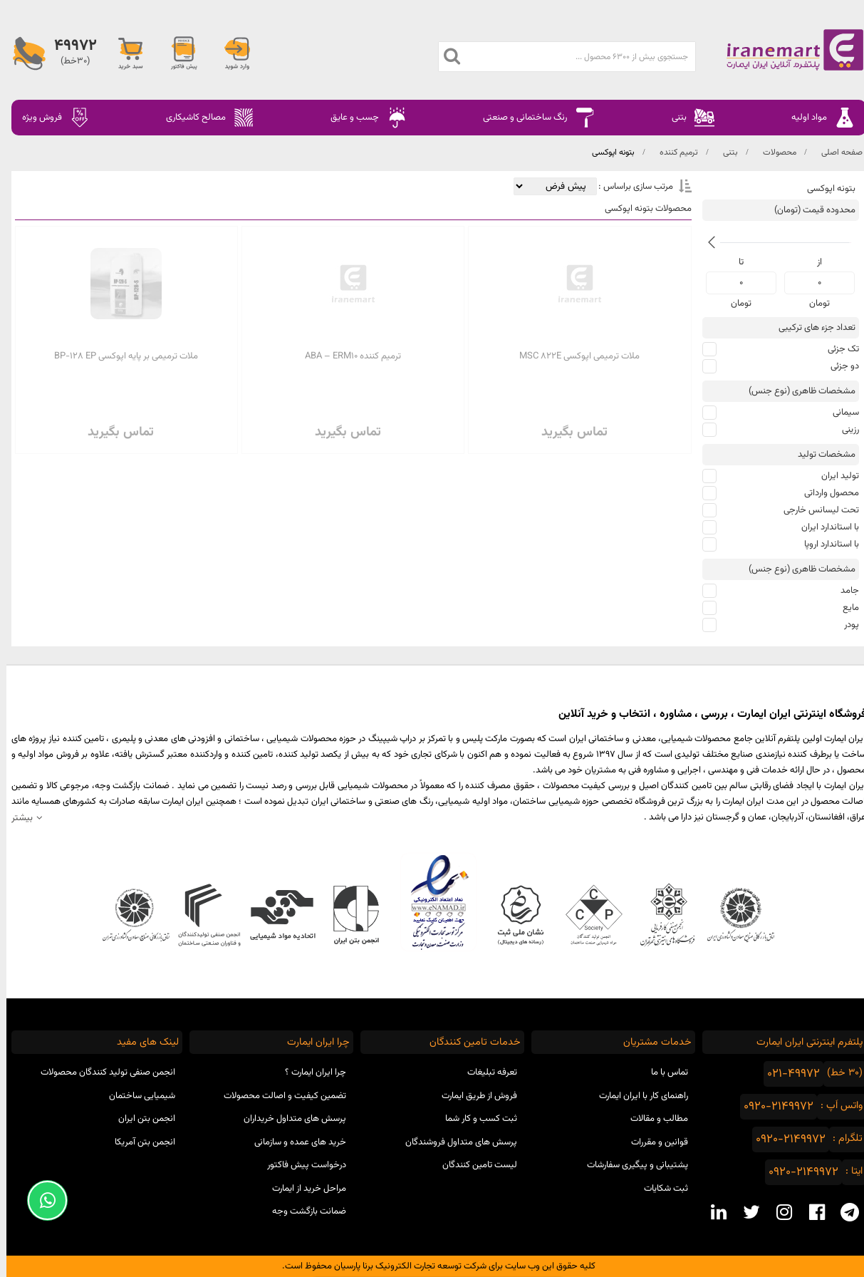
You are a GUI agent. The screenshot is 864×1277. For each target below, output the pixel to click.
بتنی (724, 152)
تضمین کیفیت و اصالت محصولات (278, 1096)
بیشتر (15, 817)
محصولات (773, 152)
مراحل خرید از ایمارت (303, 1189)
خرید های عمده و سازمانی (294, 1142)
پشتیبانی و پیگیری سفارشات (631, 1165)
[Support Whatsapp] (41, 1200)
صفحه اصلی (835, 152)
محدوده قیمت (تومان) (808, 210)
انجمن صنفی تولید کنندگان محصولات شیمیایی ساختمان (101, 1084)
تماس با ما (663, 1072)
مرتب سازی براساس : (628, 187)
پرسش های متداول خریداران (288, 1119)
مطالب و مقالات (653, 1119)
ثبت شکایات (659, 1189)
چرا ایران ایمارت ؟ (309, 1072)
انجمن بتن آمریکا (138, 1142)
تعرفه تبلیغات (486, 1072)
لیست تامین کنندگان (473, 1165)
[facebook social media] (810, 1212)
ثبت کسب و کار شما (475, 1119)
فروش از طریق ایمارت (473, 1096)
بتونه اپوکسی (606, 152)
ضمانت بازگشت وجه (303, 1211)
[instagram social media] (777, 1212)
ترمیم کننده (672, 152)
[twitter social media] (745, 1212)
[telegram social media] (843, 1212)
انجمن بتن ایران (140, 1119)
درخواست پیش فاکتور (300, 1165)
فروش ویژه (50, 117)
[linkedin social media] (712, 1212)
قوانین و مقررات (653, 1142)
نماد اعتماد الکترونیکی (432, 902)
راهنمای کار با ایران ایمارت (637, 1096)
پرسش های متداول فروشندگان (455, 1142)
